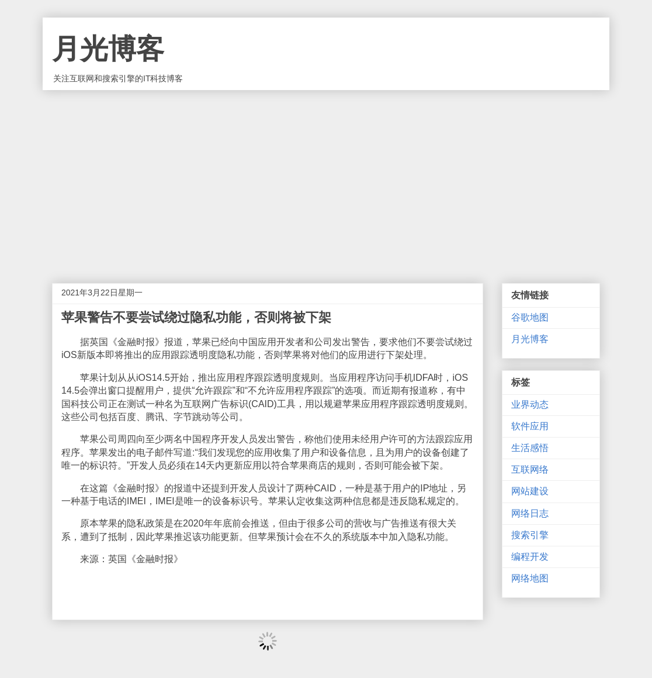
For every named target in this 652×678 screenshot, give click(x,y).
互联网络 (530, 469)
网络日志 (530, 513)
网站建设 (530, 491)
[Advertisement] (326, 178)
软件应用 (530, 426)
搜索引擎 (530, 535)
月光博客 (108, 48)
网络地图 (530, 578)
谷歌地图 (530, 317)
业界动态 (530, 404)
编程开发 (530, 557)
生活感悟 (530, 448)
